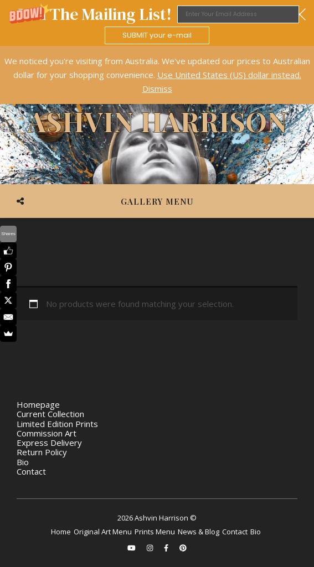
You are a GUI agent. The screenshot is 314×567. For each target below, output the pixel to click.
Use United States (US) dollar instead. (229, 74)
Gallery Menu (157, 201)
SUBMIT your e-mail (157, 35)
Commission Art (46, 433)
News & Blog (198, 532)
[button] (157, 23)
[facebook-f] (167, 548)
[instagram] (151, 548)
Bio (23, 461)
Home (61, 532)
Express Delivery (49, 442)
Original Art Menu (103, 532)
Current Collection (50, 413)
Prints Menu (155, 532)
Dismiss (157, 88)
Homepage (38, 404)
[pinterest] (183, 548)
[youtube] (132, 548)
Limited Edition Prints (57, 423)
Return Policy (42, 451)
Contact (31, 471)
